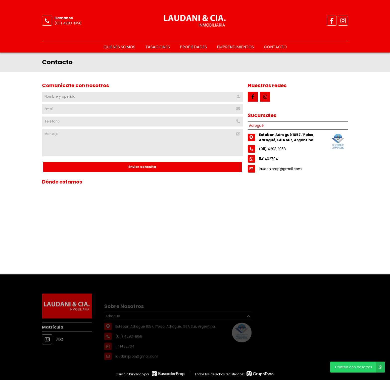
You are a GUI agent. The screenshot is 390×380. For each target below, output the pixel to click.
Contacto (275, 47)
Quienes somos (119, 47)
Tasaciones (157, 47)
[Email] (142, 109)
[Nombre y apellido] (142, 97)
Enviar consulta (142, 166)
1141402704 (268, 158)
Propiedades (193, 47)
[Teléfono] (142, 122)
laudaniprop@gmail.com (280, 168)
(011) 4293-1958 (67, 23)
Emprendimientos (235, 47)
